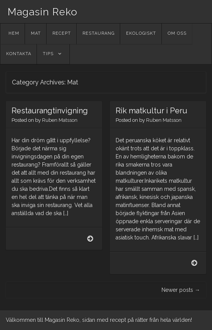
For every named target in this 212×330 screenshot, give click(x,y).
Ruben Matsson (59, 120)
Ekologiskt (141, 33)
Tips (48, 53)
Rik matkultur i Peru (151, 110)
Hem (13, 33)
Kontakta (18, 53)
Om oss (177, 33)
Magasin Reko (42, 12)
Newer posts (181, 290)
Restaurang (98, 33)
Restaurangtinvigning (50, 110)
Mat (36, 33)
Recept (61, 33)
